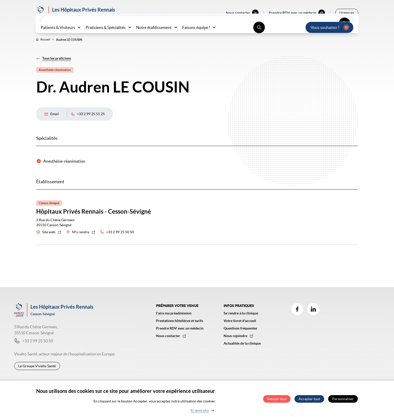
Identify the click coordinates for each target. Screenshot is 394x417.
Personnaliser (343, 401)
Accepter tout (309, 401)
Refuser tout (276, 401)
